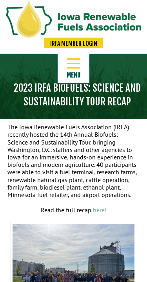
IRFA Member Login (73, 43)
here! (100, 210)
